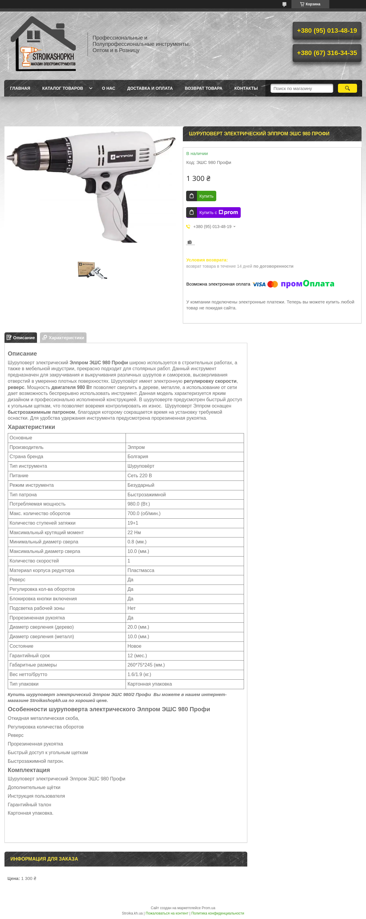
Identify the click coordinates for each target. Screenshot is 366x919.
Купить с (218, 212)
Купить (206, 196)
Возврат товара (203, 88)
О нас (108, 88)
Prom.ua (208, 908)
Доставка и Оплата (150, 88)
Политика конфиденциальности (217, 913)
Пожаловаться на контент (167, 913)
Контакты (246, 88)
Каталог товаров (62, 88)
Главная (20, 88)
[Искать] (347, 88)
